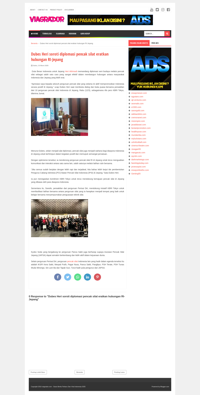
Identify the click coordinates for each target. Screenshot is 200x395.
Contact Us (43, 9)
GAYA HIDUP (85, 33)
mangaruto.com (138, 152)
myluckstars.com (138, 138)
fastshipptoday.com (139, 163)
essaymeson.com (139, 93)
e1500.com (136, 107)
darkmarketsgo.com (140, 159)
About (32, 9)
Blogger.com (164, 386)
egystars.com (137, 96)
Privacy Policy (56, 9)
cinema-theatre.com (140, 145)
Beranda (79, 372)
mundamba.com (138, 135)
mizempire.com (138, 121)
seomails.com (137, 103)
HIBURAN (72, 33)
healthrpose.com (138, 131)
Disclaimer (69, 9)
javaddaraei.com (138, 124)
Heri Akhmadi (71, 71)
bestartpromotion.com (141, 128)
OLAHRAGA (60, 33)
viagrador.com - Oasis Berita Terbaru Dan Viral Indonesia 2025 (63, 386)
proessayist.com (138, 167)
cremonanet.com (138, 117)
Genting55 (136, 174)
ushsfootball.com (138, 142)
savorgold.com (137, 110)
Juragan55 (136, 149)
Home (34, 33)
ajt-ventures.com (138, 100)
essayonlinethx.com (140, 170)
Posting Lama (119, 372)
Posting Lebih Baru (38, 372)
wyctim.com (136, 156)
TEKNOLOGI (47, 33)
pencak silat (72, 261)
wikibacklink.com (138, 114)
